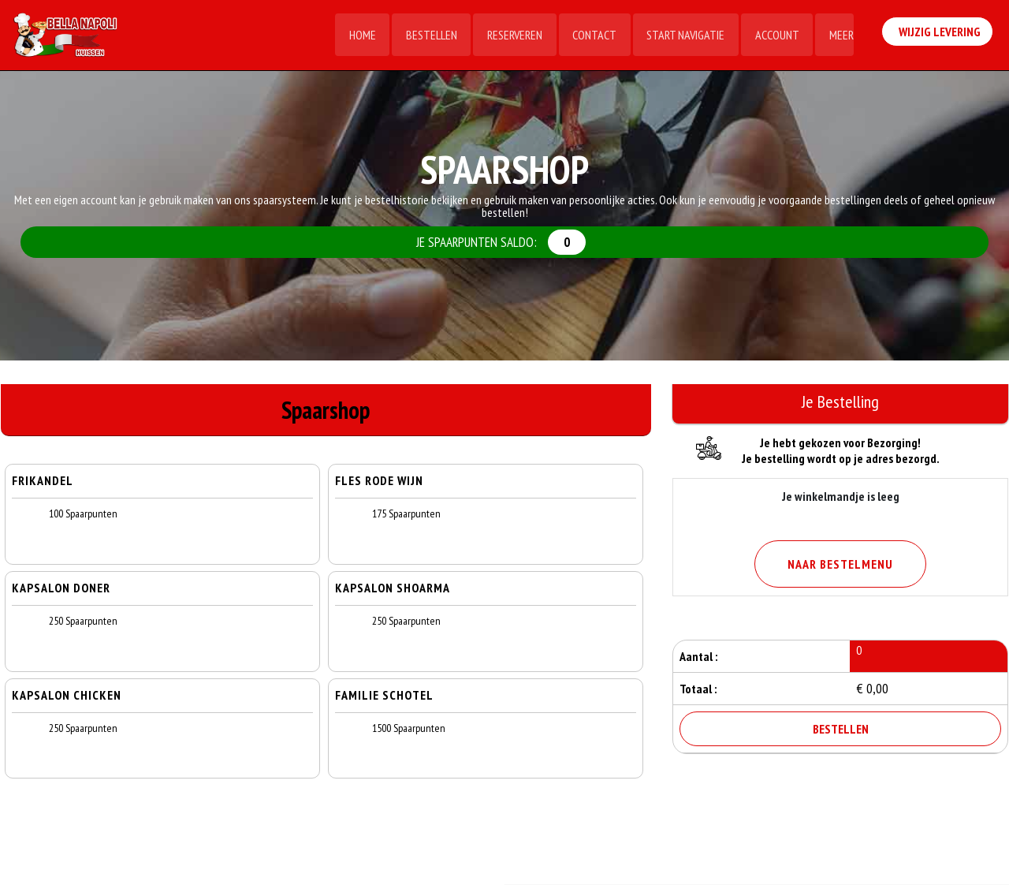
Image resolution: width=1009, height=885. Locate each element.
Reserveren (511, 35)
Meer (840, 35)
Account (776, 35)
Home (357, 35)
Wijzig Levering (940, 34)
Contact (592, 35)
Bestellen (427, 35)
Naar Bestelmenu (840, 564)
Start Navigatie (684, 35)
